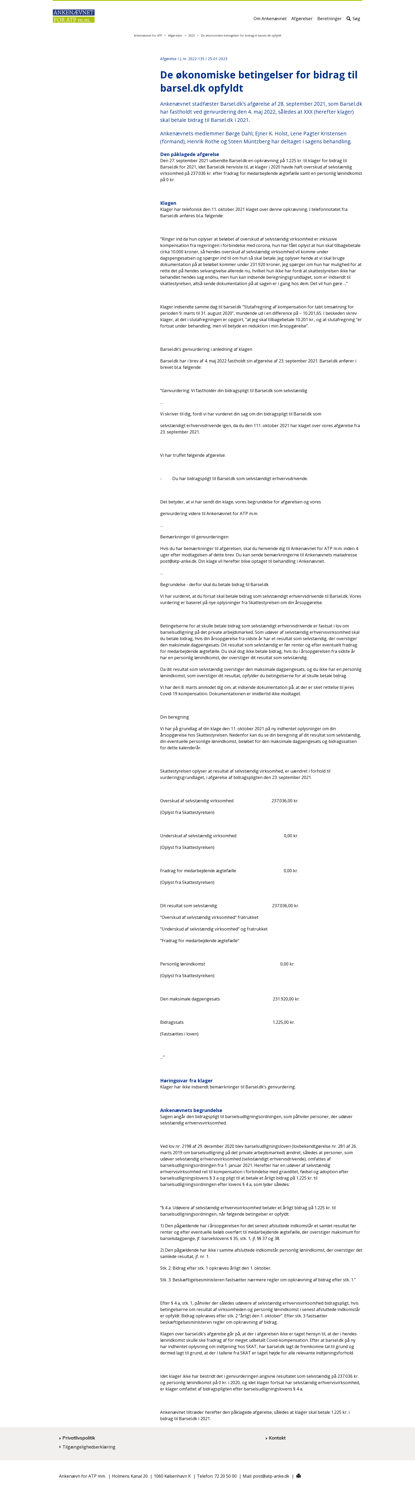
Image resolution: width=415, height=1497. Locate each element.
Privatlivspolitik (78, 1438)
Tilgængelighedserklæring (88, 1447)
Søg (353, 20)
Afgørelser (302, 20)
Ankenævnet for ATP (148, 35)
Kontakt (277, 1438)
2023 (191, 35)
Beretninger (329, 20)
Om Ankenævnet (270, 20)
